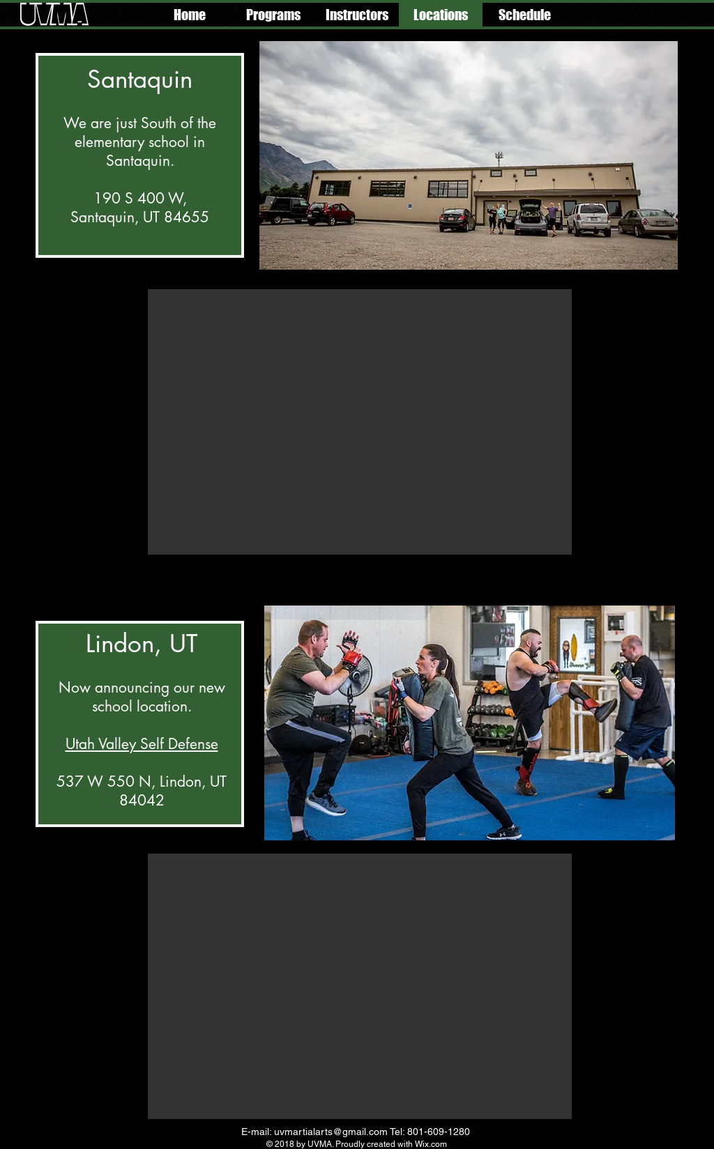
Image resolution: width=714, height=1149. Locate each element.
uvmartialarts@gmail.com (331, 1131)
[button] (273, 14)
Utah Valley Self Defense (142, 743)
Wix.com (431, 1144)
